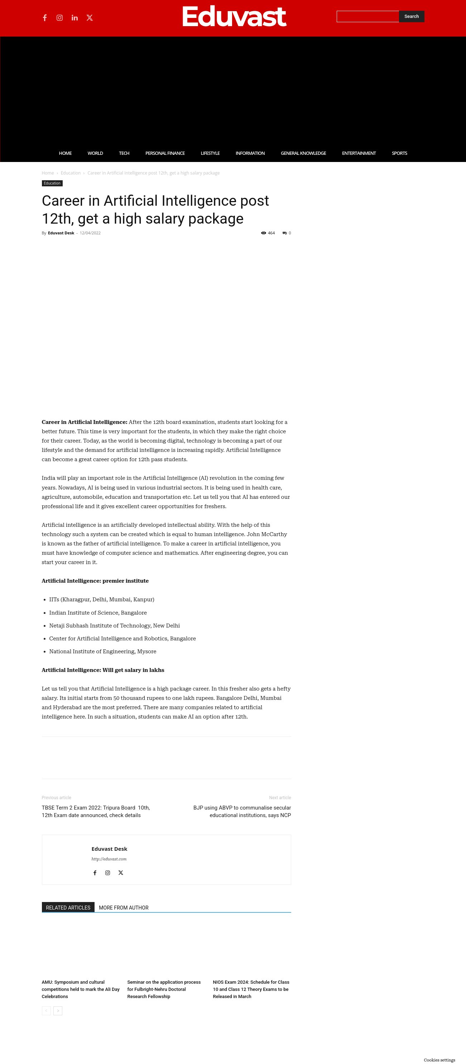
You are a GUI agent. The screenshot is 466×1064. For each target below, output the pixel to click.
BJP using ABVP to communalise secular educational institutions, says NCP (242, 812)
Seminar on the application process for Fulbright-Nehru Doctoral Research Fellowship (164, 989)
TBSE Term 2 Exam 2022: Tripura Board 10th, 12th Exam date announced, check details (96, 812)
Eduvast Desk (61, 232)
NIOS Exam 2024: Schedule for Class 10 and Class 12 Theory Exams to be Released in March (251, 989)
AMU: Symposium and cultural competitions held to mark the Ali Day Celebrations (81, 989)
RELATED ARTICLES (68, 908)
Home (48, 173)
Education (71, 173)
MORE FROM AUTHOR (123, 908)
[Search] (411, 16)
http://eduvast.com (109, 859)
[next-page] (57, 1010)
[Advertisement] (233, 90)
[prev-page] (46, 1010)
